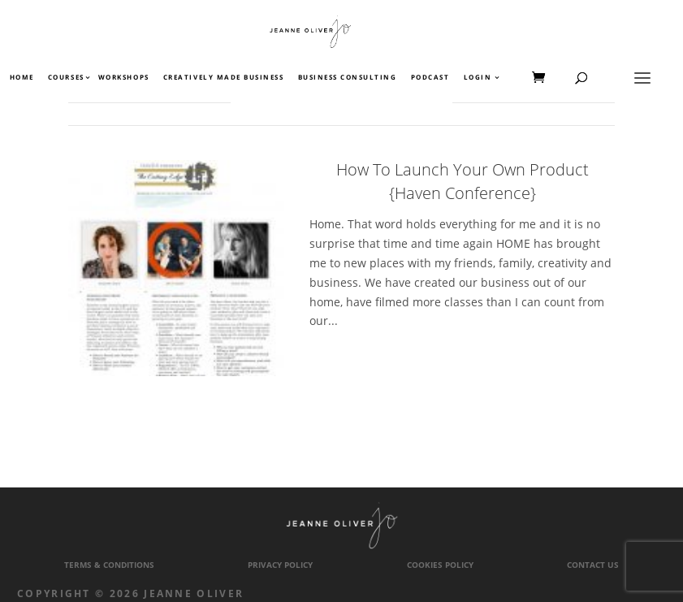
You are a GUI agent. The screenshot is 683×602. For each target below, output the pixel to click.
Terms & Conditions (109, 565)
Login (478, 78)
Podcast (430, 78)
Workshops (123, 78)
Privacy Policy (280, 565)
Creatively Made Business (223, 78)
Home (22, 78)
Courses (65, 78)
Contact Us (593, 565)
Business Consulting (347, 78)
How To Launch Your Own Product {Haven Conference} (462, 181)
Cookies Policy (440, 565)
